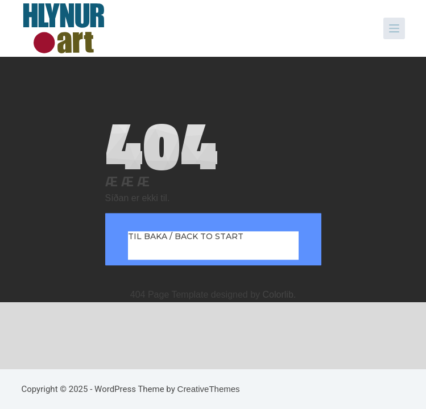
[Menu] (394, 28)
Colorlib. (279, 294)
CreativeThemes (208, 389)
